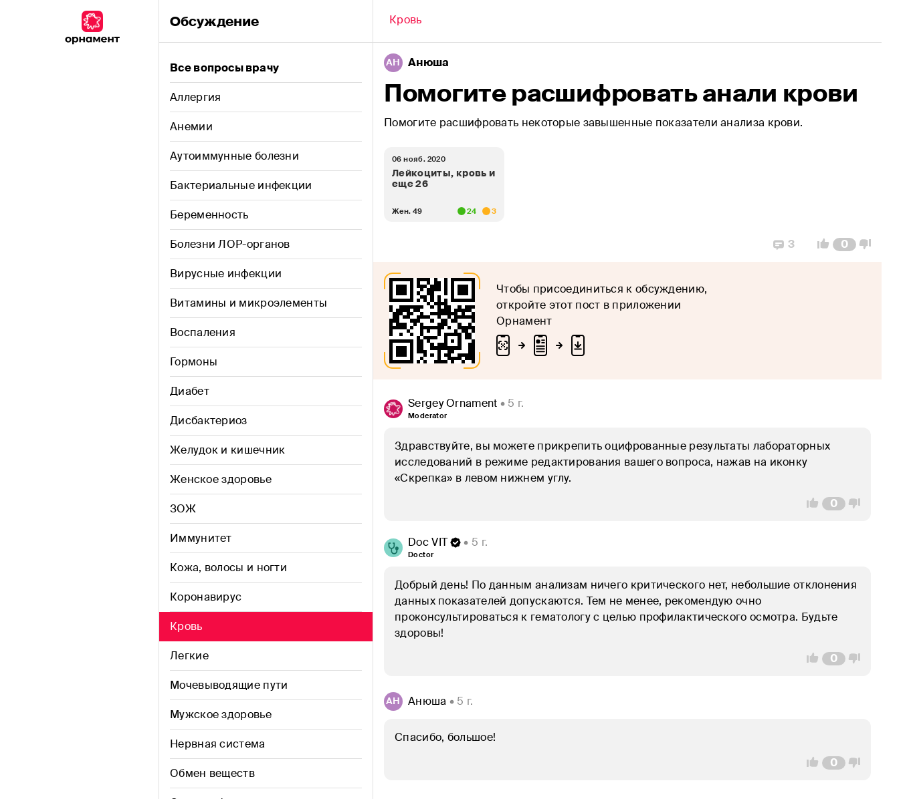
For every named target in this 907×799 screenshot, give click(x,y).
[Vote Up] (819, 244)
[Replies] (784, 244)
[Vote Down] (869, 244)
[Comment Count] (844, 244)
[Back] (405, 21)
